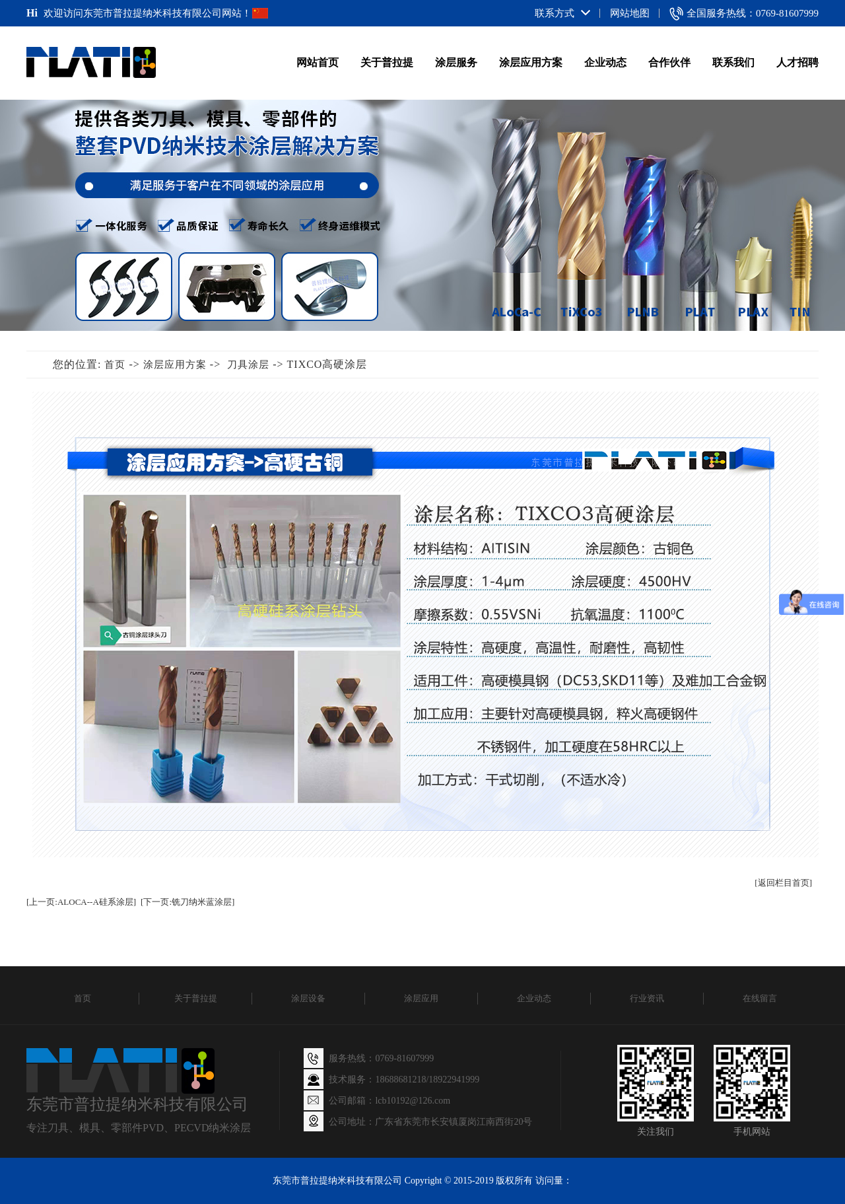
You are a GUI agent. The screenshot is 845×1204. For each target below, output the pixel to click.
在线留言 (760, 998)
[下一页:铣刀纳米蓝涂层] (187, 902)
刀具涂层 (248, 364)
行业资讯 (647, 998)
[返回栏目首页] (783, 883)
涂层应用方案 (530, 62)
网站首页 (317, 62)
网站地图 (630, 13)
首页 (114, 364)
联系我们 (733, 62)
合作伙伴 (669, 62)
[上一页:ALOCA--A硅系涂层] (81, 902)
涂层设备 (308, 998)
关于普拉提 (386, 62)
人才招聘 (797, 62)
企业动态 (605, 62)
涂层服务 (456, 62)
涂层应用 (421, 998)
